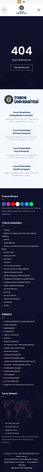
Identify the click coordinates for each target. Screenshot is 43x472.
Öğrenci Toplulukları (10, 335)
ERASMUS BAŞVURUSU (10, 341)
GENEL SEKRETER (8, 243)
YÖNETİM (6, 262)
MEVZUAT (6, 292)
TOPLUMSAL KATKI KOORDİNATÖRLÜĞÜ (16, 282)
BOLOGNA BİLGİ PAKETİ (10, 378)
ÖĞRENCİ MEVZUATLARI (11, 371)
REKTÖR (5, 240)
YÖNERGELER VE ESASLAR (11, 368)
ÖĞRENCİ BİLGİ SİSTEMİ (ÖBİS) (13, 348)
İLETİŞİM (5, 306)
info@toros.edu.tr (11, 430)
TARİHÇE (6, 230)
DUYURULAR (7, 302)
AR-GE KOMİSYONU (9, 289)
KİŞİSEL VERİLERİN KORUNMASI (13, 286)
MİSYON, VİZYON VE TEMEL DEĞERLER (15, 269)
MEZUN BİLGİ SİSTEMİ (10, 351)
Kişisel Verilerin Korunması (14, 462)
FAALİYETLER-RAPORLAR (11, 299)
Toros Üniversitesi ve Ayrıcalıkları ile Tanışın (20, 459)
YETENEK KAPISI (8, 331)
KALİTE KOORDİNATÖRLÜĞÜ (12, 272)
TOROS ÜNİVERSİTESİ (26, 453)
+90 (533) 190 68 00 (12, 433)
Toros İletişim (32, 462)
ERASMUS (6, 338)
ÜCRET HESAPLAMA (9, 325)
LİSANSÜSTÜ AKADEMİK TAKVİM (13, 358)
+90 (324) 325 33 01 (12, 427)
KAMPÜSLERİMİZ (8, 328)
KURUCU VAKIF (8, 252)
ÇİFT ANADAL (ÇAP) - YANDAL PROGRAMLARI (18, 345)
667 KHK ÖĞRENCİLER (10, 381)
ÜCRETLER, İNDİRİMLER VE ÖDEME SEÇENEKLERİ (18, 322)
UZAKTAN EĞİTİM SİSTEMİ (11, 355)
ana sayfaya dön (21, 67)
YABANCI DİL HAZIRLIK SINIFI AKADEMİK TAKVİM (18, 361)
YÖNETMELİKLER (8, 375)
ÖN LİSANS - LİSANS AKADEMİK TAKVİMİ (16, 365)
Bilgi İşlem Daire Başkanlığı (21, 468)
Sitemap (21, 465)
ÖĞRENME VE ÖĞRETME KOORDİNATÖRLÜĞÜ (18, 279)
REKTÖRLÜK (7, 259)
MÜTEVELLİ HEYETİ (8, 256)
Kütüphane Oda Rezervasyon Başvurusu (18, 385)
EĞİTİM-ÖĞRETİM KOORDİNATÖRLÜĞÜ (16, 276)
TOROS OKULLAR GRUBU (11, 266)
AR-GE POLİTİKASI (9, 296)
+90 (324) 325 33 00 (12, 423)
